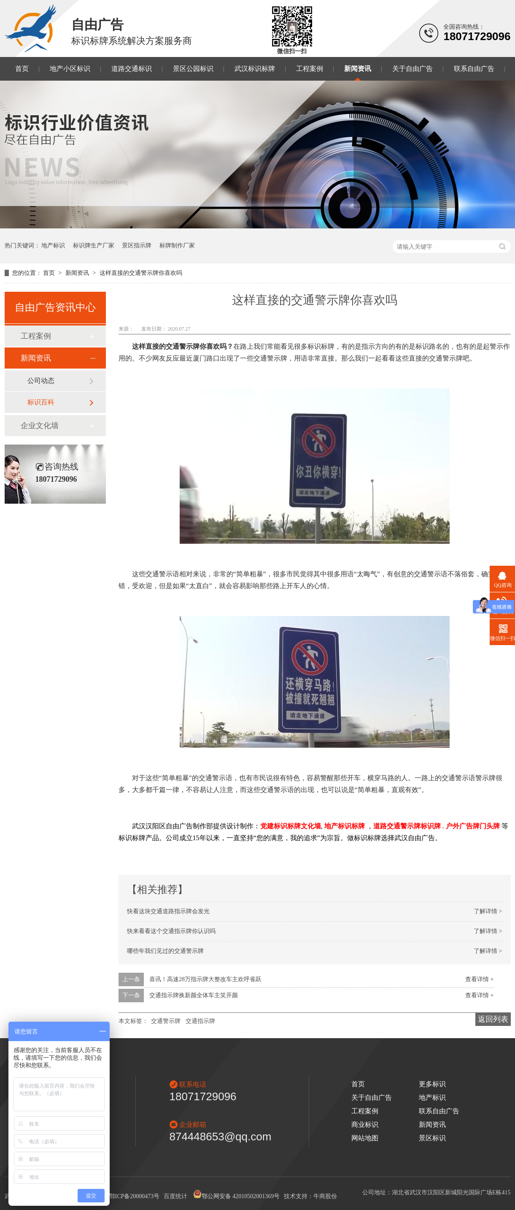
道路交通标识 (131, 68)
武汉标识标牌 (255, 68)
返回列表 (493, 1019)
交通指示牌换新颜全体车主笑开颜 (193, 995)
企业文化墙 (40, 425)
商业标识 (364, 1124)
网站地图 (364, 1138)
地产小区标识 (70, 68)
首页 (22, 68)
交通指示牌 (200, 1021)
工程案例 (309, 68)
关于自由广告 (412, 68)
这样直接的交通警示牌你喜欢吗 (141, 273)
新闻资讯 (357, 68)
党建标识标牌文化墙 (290, 826)
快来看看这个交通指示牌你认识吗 (171, 931)
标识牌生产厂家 (93, 245)
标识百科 (40, 402)
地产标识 (53, 245)
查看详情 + (479, 979)
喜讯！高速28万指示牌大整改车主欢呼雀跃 (205, 979)
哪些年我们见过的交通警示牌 (165, 951)
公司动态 (40, 380)
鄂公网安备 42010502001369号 (236, 1196)
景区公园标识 (193, 68)
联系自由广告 (474, 68)
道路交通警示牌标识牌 (407, 826)
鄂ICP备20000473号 (134, 1196)
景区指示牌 (136, 245)
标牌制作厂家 (177, 245)
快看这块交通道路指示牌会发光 (168, 911)
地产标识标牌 (344, 826)
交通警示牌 (166, 1021)
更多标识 (432, 1084)
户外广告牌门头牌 (473, 826)
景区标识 (432, 1138)
